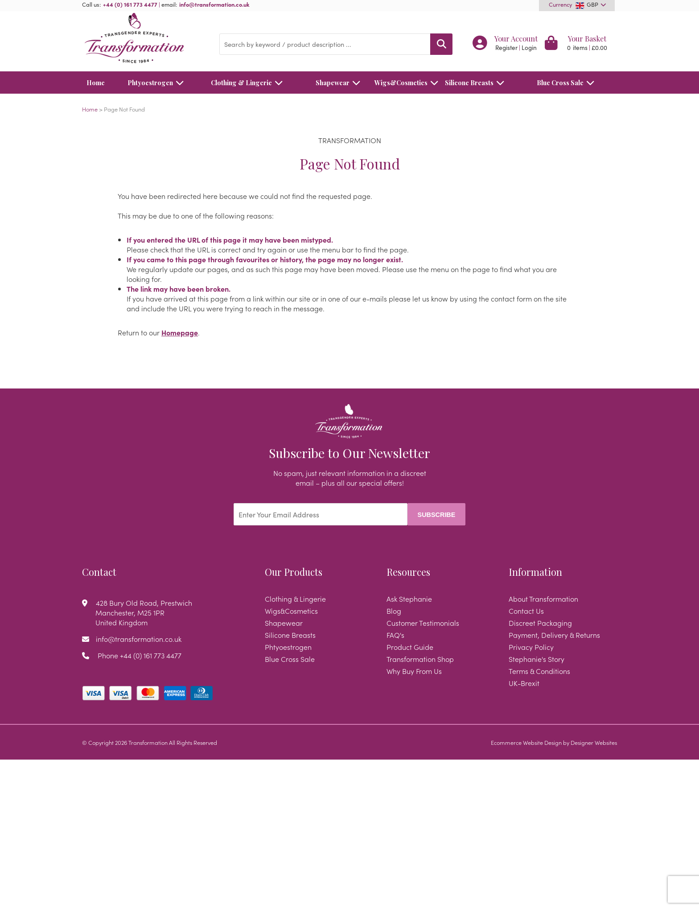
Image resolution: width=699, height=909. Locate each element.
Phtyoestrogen (158, 82)
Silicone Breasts (477, 82)
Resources (408, 572)
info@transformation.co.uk (214, 4)
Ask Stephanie (409, 598)
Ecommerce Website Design (526, 742)
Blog (394, 611)
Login (529, 47)
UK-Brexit (524, 683)
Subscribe (437, 514)
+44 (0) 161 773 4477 (130, 4)
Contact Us (526, 611)
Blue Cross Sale (568, 82)
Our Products (293, 572)
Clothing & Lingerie (249, 82)
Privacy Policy (531, 647)
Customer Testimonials (423, 623)
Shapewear (340, 82)
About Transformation (543, 598)
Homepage (179, 332)
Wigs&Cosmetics (401, 82)
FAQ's (395, 635)
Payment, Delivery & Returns (554, 635)
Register (506, 47)
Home (95, 82)
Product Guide (410, 647)
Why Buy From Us (414, 671)
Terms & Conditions (539, 671)
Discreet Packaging (540, 623)
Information (535, 572)
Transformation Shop (420, 659)
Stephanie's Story (536, 659)
